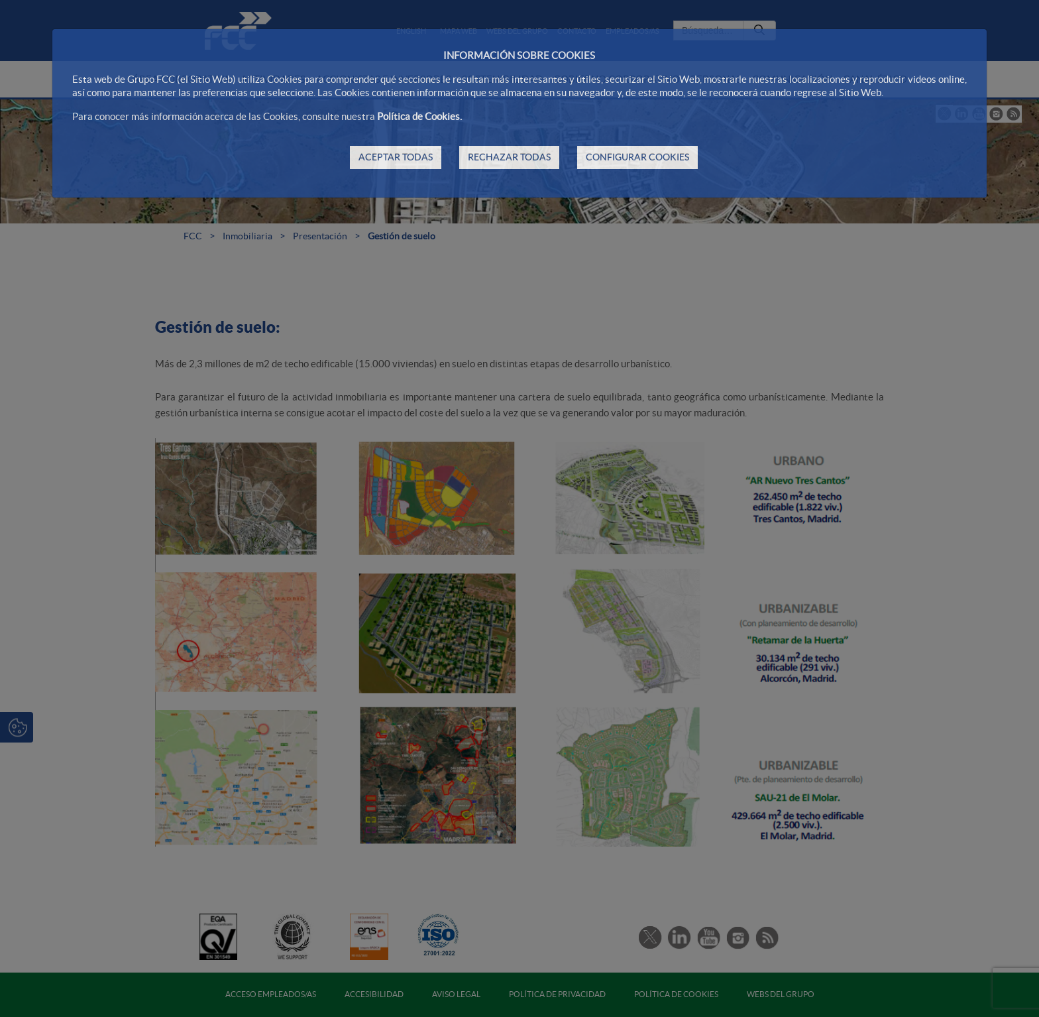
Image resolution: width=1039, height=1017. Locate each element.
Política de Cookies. (419, 116)
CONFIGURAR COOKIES (637, 157)
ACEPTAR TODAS (395, 157)
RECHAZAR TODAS (509, 157)
